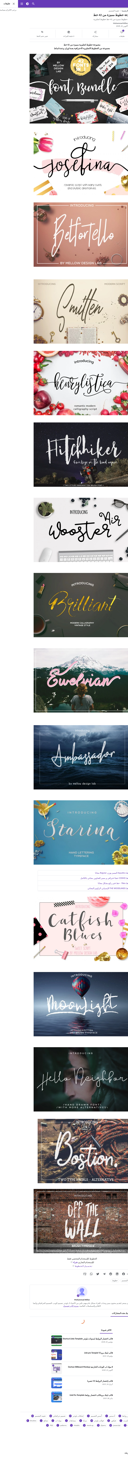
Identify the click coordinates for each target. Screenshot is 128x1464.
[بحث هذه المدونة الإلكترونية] (15, 3)
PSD (31, 1425)
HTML (110, 1425)
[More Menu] (3, 3)
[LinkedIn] (99, 1274)
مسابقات (52, 1420)
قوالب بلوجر (79, 1420)
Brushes (13, 1420)
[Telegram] (86, 1274)
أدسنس (92, 1416)
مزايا (65, 1420)
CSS (121, 1425)
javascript (96, 1425)
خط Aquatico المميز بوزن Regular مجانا (94, 873)
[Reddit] (92, 1274)
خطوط (97, 1280)
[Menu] (124, 3)
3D (121, 1416)
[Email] (67, 1274)
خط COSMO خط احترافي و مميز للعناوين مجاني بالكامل (86, 878)
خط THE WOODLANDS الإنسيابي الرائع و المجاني (90, 888)
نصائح (26, 1420)
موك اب (38, 1420)
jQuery (83, 1425)
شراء (57, 1262)
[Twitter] (79, 1274)
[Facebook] (105, 1274)
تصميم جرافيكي (39, 1416)
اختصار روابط (107, 1416)
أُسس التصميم (76, 1416)
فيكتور (93, 1420)
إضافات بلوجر (58, 1416)
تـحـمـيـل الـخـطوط (65, 1266)
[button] (103, 32)
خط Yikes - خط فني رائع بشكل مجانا (95, 883)
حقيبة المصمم (96, 11)
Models (56, 1425)
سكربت (106, 1420)
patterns (43, 1425)
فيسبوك (48, 1306)
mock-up (70, 1425)
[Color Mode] (9, 3)
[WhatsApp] (73, 1274)
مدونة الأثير (56, 1306)
